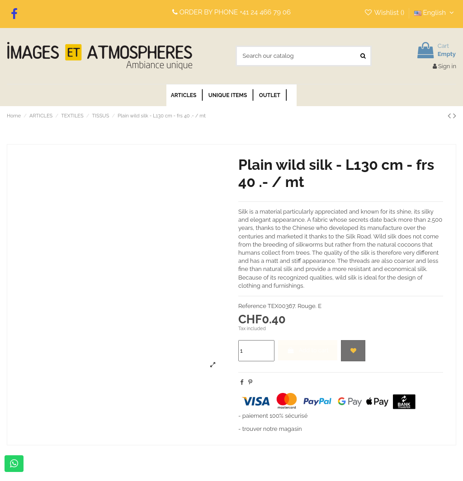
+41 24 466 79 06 (265, 12)
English (435, 13)
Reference (252, 306)
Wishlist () (385, 13)
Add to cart (308, 350)
